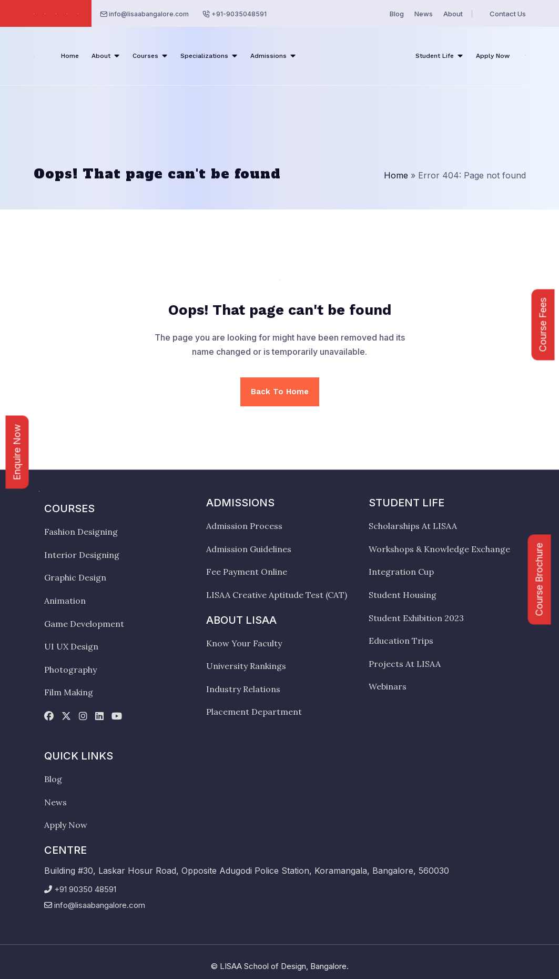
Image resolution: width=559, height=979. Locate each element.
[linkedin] (99, 716)
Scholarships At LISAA (413, 526)
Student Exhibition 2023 (416, 618)
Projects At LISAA (405, 663)
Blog (397, 13)
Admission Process (244, 526)
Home (70, 55)
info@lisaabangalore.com (149, 14)
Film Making (68, 692)
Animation (65, 600)
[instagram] (83, 716)
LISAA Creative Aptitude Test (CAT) (276, 595)
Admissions (268, 55)
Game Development (84, 623)
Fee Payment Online (246, 571)
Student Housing (402, 595)
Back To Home (280, 391)
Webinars (387, 686)
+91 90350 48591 (85, 889)
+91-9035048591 (239, 14)
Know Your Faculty (244, 643)
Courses (145, 55)
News (423, 13)
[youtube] (116, 716)
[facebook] (49, 716)
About (453, 13)
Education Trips (401, 640)
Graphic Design (75, 577)
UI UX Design (71, 646)
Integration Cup (401, 571)
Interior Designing (81, 555)
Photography (70, 669)
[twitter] (66, 716)
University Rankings (246, 666)
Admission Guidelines (248, 549)
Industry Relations (243, 689)
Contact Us (508, 13)
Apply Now (493, 55)
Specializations (204, 55)
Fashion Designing (81, 531)
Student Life (434, 55)
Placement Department (254, 711)
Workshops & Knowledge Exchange (439, 549)
